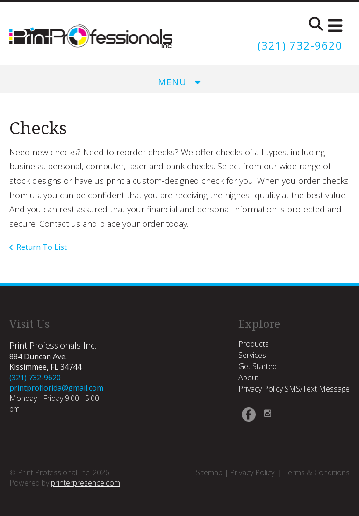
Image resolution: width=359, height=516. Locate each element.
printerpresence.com (85, 482)
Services (252, 354)
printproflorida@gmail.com (56, 387)
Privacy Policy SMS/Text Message (294, 389)
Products (253, 343)
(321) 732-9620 (300, 45)
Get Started (257, 366)
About (248, 377)
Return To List (41, 247)
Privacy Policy (252, 472)
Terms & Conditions (317, 472)
